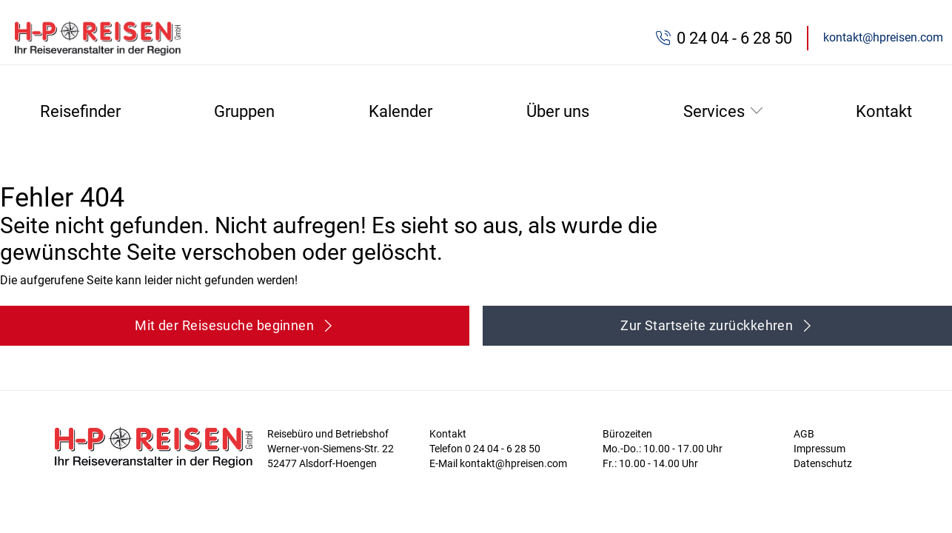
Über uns (557, 111)
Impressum (819, 449)
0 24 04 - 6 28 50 (734, 38)
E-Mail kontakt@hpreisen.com (498, 463)
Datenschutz (823, 463)
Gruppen (244, 111)
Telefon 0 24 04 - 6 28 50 (484, 449)
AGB (804, 434)
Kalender (400, 111)
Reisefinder (80, 111)
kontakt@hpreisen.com (883, 37)
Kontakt (884, 111)
